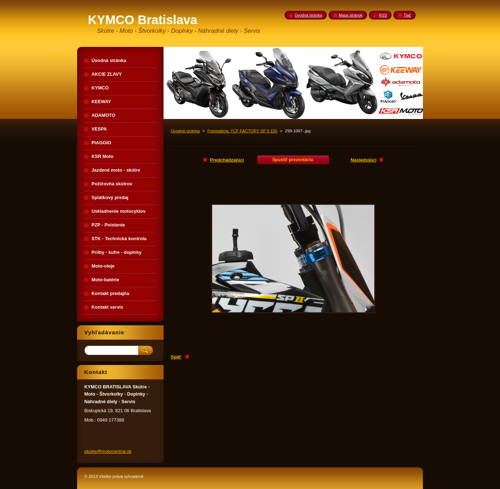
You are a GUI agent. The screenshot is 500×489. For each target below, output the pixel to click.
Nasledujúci (363, 160)
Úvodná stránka (185, 131)
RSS (383, 15)
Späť (176, 357)
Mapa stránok (350, 15)
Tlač (407, 15)
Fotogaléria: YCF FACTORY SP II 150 (242, 131)
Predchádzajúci (227, 160)
